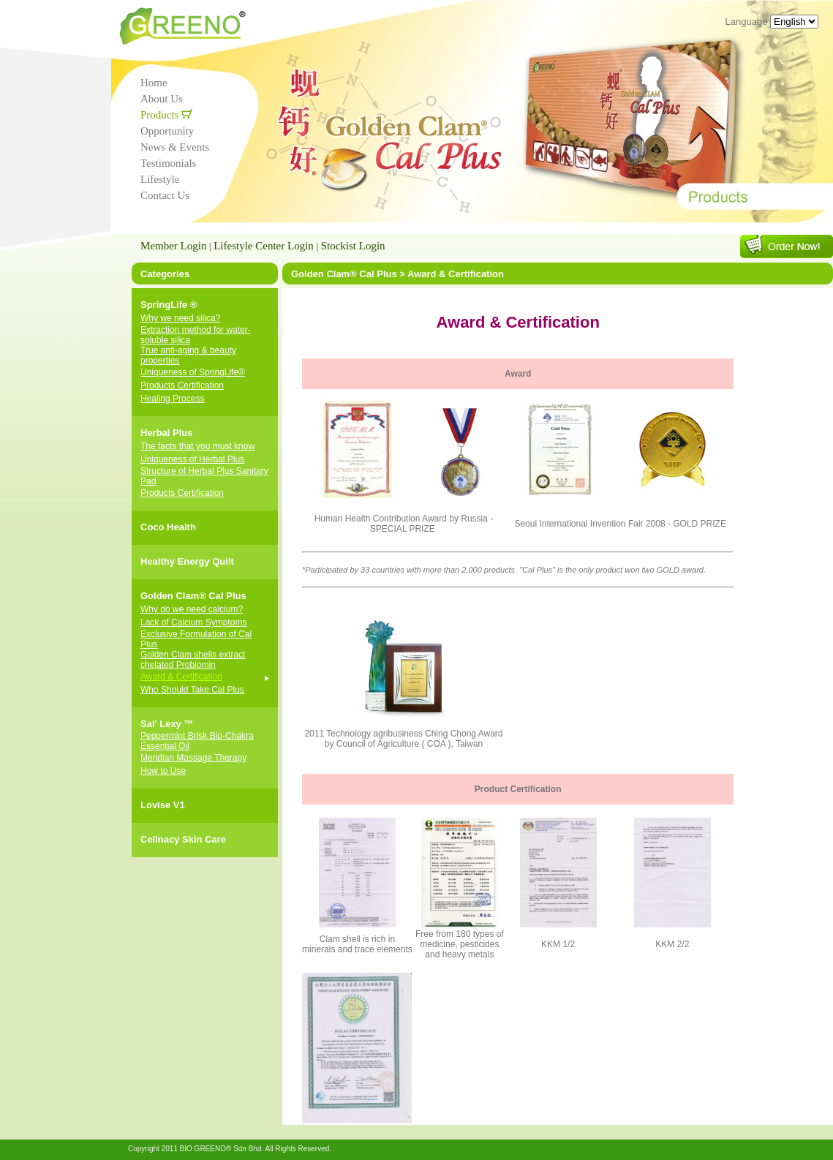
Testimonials (168, 163)
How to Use (163, 771)
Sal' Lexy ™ (166, 723)
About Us (161, 99)
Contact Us (164, 195)
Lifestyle (159, 179)
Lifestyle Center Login (264, 246)
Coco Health (168, 526)
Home (153, 82)
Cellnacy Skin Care (183, 839)
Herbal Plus (166, 432)
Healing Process (172, 398)
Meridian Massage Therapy (193, 758)
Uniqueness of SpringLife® (192, 372)
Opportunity (167, 131)
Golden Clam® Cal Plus (193, 595)
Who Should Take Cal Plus (192, 690)
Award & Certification (181, 676)
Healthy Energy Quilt (187, 561)
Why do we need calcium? (191, 609)
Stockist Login (353, 246)
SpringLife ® (168, 304)
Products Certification (182, 385)
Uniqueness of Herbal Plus (192, 459)
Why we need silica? (180, 318)
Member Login (173, 246)
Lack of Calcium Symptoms (193, 622)
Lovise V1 (162, 804)
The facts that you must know (197, 446)
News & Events (174, 147)
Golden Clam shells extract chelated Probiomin (192, 659)
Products (166, 115)
